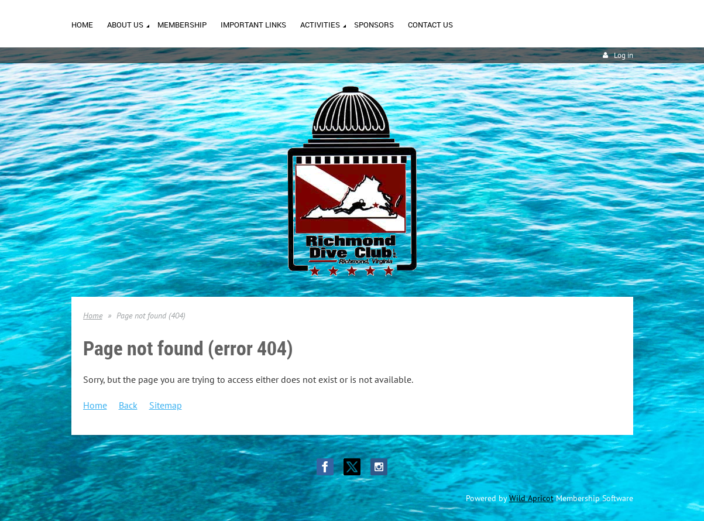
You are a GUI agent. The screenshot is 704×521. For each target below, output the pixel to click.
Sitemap (165, 405)
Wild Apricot (531, 498)
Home (92, 315)
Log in (623, 55)
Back (128, 405)
